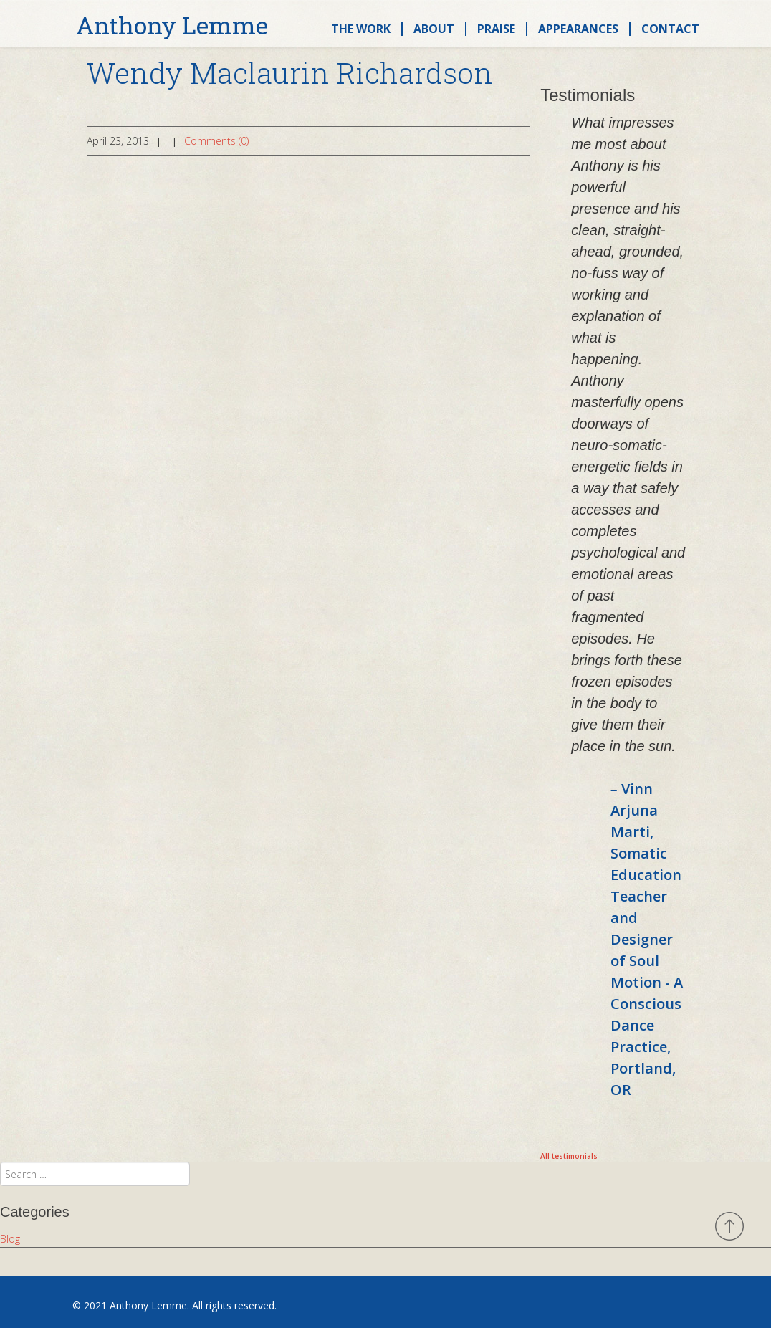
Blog (10, 1239)
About (433, 29)
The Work (361, 29)
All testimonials (569, 1156)
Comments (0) (216, 141)
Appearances (578, 29)
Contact (670, 29)
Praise (496, 29)
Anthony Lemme (172, 26)
